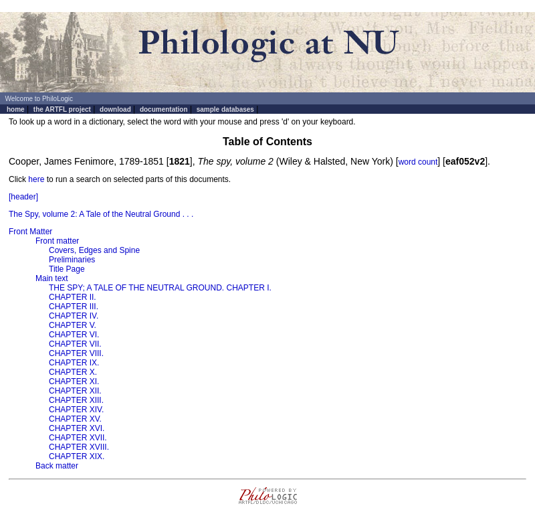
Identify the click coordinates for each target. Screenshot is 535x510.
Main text (51, 278)
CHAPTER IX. (74, 362)
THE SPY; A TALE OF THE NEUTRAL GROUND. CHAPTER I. (160, 287)
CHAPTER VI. (74, 334)
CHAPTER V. (72, 325)
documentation (164, 109)
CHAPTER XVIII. (79, 447)
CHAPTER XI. (74, 381)
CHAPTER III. (73, 306)
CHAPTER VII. (75, 344)
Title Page (67, 269)
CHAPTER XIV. (76, 409)
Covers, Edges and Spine (94, 250)
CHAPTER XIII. (76, 400)
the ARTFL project (62, 109)
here (36, 179)
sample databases (225, 109)
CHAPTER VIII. (76, 353)
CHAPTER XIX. (76, 456)
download (115, 109)
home (16, 109)
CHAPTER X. (73, 372)
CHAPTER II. (72, 297)
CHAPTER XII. (75, 391)
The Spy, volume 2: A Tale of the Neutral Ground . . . (101, 214)
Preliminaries (72, 259)
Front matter (57, 241)
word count (418, 162)
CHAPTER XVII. (78, 437)
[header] (23, 196)
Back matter (56, 466)
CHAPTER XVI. (76, 428)
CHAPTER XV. (75, 419)
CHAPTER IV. (73, 316)
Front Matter (30, 231)
